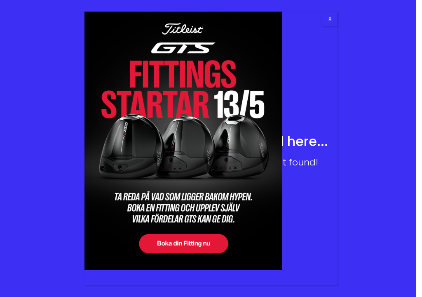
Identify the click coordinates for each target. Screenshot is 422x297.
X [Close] (329, 18)
